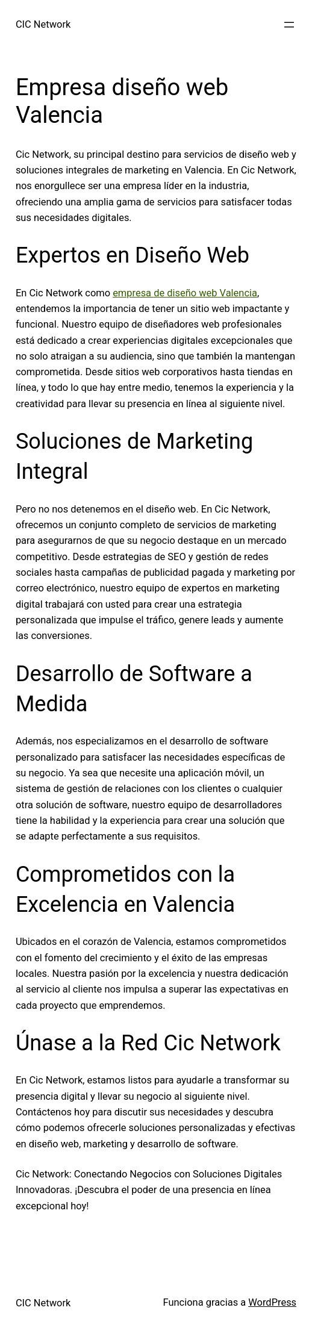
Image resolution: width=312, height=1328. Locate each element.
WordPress (272, 1302)
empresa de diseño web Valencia (185, 293)
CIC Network (43, 24)
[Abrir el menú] (289, 24)
